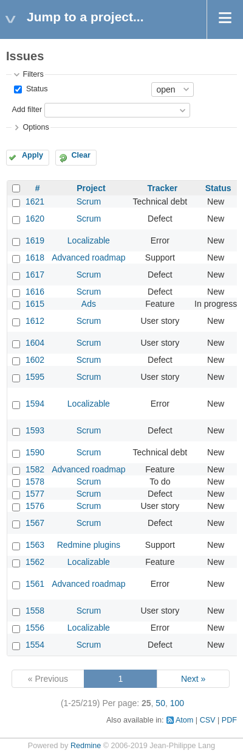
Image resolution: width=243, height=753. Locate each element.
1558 (35, 610)
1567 (35, 523)
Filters (32, 74)
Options (35, 127)
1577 (35, 494)
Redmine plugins (88, 545)
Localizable (88, 240)
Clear (81, 155)
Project (91, 188)
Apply (32, 155)
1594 (35, 403)
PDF (229, 720)
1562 (35, 562)
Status (35, 89)
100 (177, 703)
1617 (35, 274)
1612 (35, 321)
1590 (35, 452)
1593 (35, 430)
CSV (208, 720)
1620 (35, 218)
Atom (184, 720)
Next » (193, 679)
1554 (35, 645)
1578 (35, 481)
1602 (35, 360)
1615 (35, 304)
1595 (35, 377)
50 (160, 703)
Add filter (27, 109)
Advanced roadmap (88, 257)
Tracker (162, 188)
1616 (35, 291)
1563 (35, 545)
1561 (35, 584)
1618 (35, 257)
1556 (35, 627)
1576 (35, 506)
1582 (35, 469)
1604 (35, 343)
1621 (35, 201)
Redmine (85, 745)
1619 (35, 240)
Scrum (89, 201)
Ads (88, 304)
